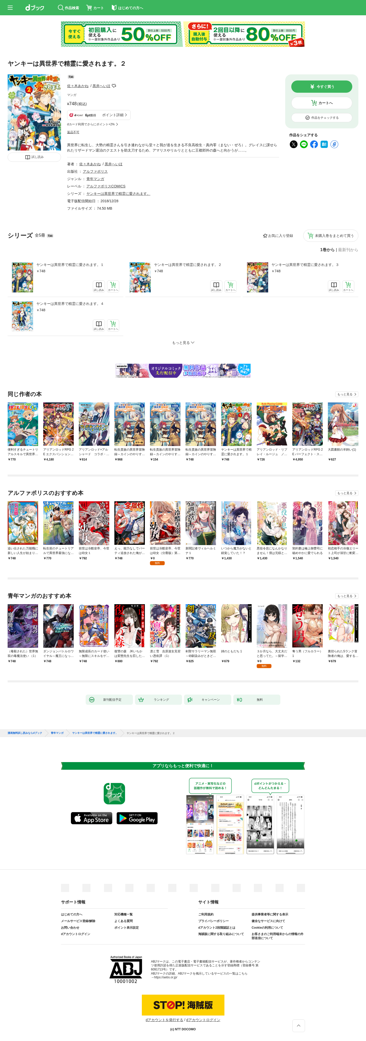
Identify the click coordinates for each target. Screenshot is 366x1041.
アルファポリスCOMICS (106, 186)
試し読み (38, 157)
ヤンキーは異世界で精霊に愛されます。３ (305, 265)
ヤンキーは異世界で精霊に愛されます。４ (70, 304)
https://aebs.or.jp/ (165, 977)
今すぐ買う (325, 87)
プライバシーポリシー (213, 921)
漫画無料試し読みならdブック (25, 733)
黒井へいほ (101, 86)
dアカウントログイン (75, 934)
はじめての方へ (71, 914)
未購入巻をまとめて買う (334, 236)
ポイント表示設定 (126, 927)
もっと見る (345, 394)
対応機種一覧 (123, 914)
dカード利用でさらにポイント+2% (91, 124)
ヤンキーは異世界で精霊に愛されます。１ (70, 265)
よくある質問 (123, 921)
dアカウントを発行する (164, 1020)
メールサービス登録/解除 (78, 921)
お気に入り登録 (280, 236)
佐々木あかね (77, 86)
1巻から (327, 250)
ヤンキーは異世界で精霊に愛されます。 (118, 194)
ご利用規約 (206, 914)
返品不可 (73, 132)
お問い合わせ (70, 927)
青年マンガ (95, 179)
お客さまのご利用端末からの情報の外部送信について (277, 936)
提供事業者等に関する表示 (270, 914)
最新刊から (348, 250)
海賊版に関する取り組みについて (221, 934)
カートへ (325, 103)
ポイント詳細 (113, 115)
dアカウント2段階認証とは (216, 927)
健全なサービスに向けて (268, 921)
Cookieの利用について (267, 927)
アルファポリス (95, 171)
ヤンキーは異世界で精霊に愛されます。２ (188, 265)
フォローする (113, 85)
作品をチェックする (325, 117)
